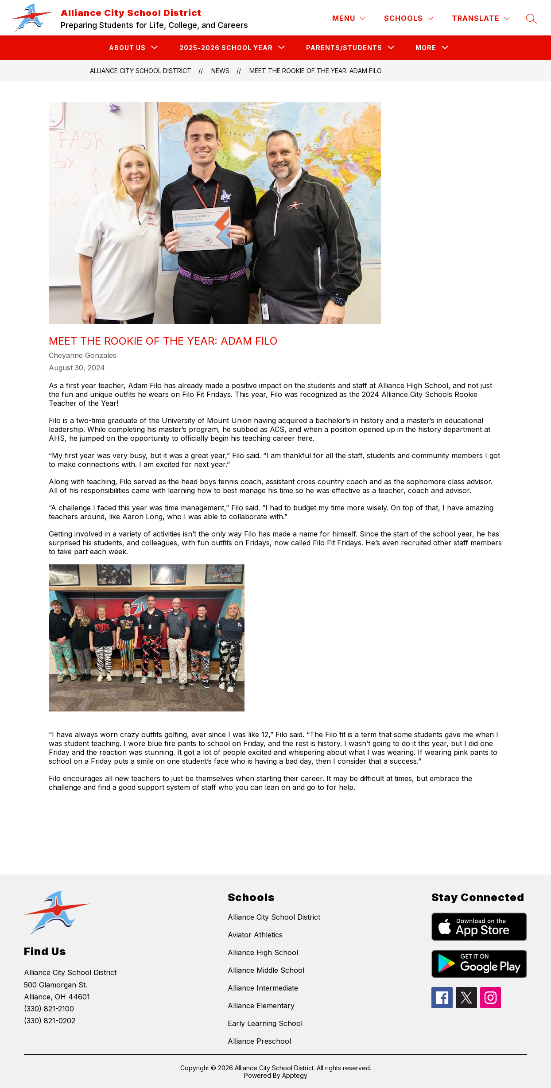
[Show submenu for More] (425, 48)
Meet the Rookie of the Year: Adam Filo (315, 70)
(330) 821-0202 (49, 1020)
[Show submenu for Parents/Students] (344, 48)
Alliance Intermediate (263, 987)
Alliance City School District (140, 70)
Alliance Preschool (259, 1041)
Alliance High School (263, 952)
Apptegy (294, 1075)
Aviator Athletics (255, 934)
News (220, 70)
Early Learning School (265, 1023)
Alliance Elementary (261, 1005)
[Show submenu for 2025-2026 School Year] (226, 48)
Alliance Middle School (266, 970)
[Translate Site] (481, 18)
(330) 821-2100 (49, 1008)
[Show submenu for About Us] (127, 48)
